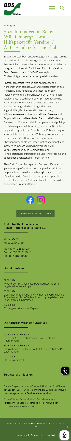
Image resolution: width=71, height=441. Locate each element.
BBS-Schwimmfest (14, 360)
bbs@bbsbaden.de (18, 255)
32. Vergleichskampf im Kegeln (21, 308)
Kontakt (51, 435)
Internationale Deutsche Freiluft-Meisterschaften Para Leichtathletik (34, 350)
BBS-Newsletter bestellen (35, 213)
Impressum (21, 435)
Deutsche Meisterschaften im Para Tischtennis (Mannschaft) (30, 339)
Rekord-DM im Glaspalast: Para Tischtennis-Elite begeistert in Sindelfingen (31, 284)
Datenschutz (36, 435)
